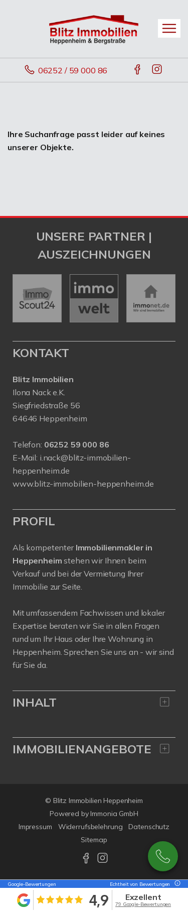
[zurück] (24, 298)
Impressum (35, 826)
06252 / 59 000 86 (73, 70)
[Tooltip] (175, 884)
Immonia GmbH (114, 813)
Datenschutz (148, 826)
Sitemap (94, 839)
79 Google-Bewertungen (143, 904)
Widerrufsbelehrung (90, 826)
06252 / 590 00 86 (163, 856)
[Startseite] (94, 29)
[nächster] (164, 298)
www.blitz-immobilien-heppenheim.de (83, 484)
